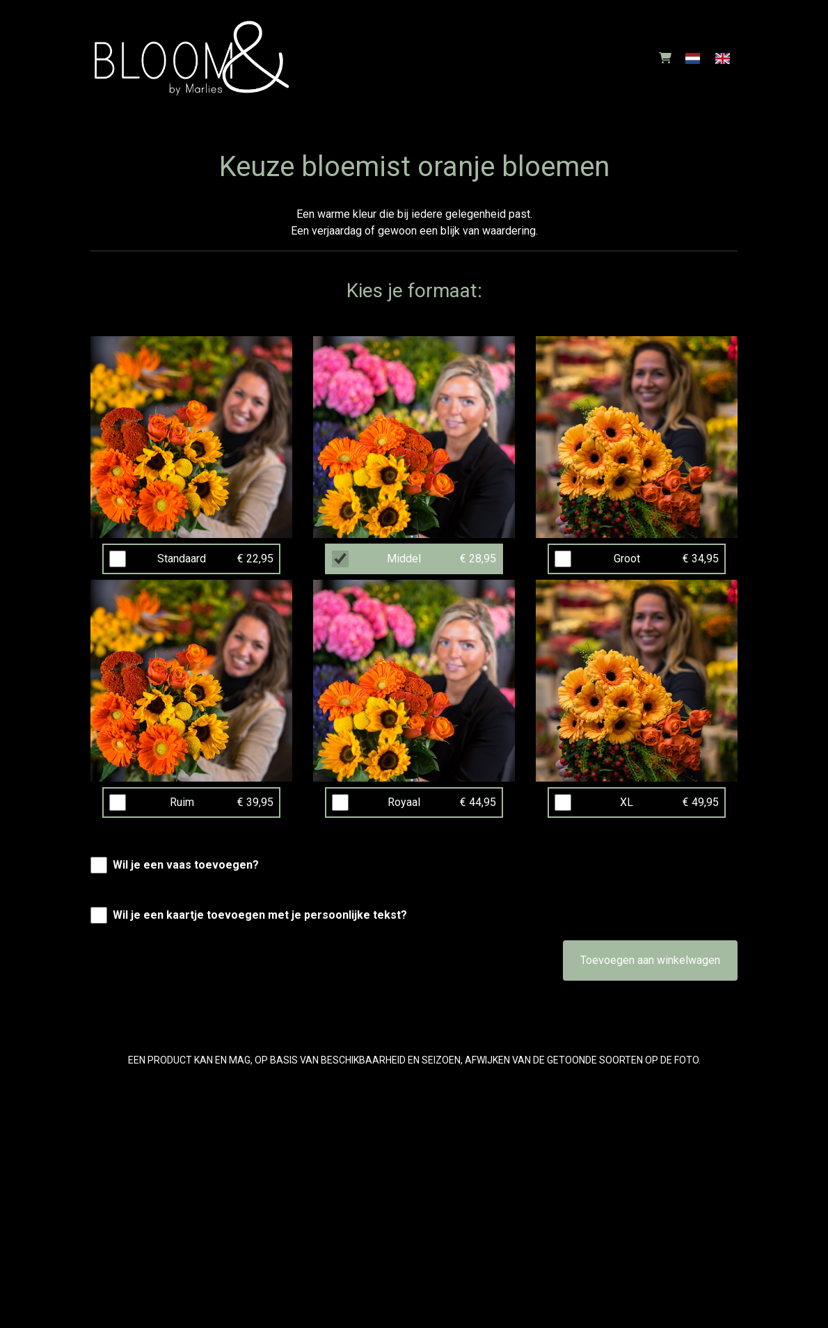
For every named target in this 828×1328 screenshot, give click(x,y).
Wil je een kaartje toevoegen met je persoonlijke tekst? (260, 915)
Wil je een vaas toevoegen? (186, 864)
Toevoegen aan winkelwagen (650, 960)
